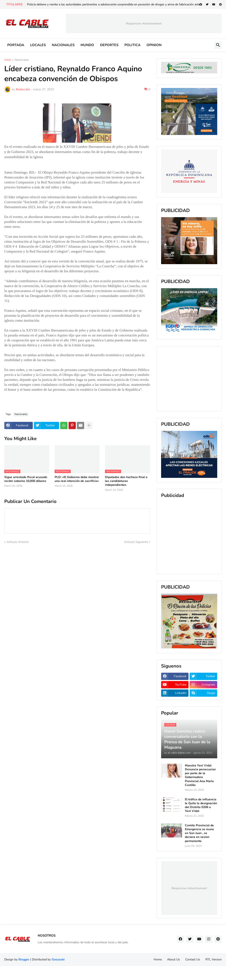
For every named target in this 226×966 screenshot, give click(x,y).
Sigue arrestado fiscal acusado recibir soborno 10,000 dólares (25, 479)
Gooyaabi (58, 959)
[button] (218, 45)
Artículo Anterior (18, 542)
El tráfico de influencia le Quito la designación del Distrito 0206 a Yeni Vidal (201, 805)
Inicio (7, 60)
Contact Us (192, 959)
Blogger (23, 959)
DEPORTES (109, 45)
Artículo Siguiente (136, 542)
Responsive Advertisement (144, 23)
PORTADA (15, 45)
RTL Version (213, 959)
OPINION (154, 45)
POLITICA (132, 45)
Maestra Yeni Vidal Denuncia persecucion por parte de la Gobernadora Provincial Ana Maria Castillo (200, 775)
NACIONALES (63, 45)
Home (158, 959)
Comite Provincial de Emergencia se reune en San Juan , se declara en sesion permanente (199, 833)
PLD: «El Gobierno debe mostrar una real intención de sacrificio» (77, 479)
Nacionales (22, 60)
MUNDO (87, 45)
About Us (173, 959)
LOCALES (38, 45)
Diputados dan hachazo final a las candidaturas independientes (126, 481)
